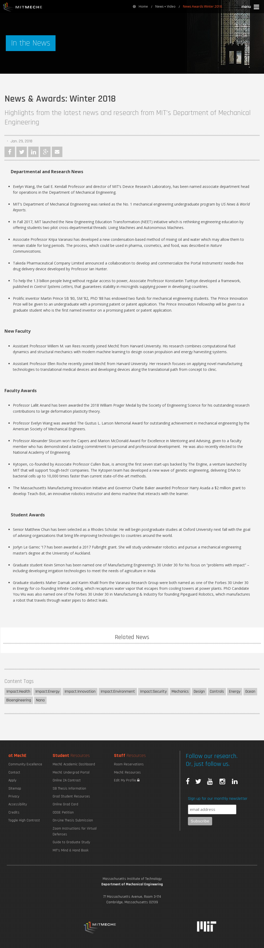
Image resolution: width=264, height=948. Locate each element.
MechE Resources (127, 772)
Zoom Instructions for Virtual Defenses (75, 831)
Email (57, 152)
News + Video (165, 6)
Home (140, 6)
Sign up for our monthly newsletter (217, 798)
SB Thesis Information (69, 788)
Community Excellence (25, 764)
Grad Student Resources (71, 796)
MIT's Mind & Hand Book (70, 850)
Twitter (21, 152)
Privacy (13, 796)
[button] (250, 7)
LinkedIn (33, 152)
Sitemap (14, 788)
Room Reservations (129, 764)
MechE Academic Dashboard (74, 764)
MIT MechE (23, 8)
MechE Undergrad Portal (71, 772)
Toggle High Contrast (24, 820)
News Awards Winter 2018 (202, 6)
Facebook (9, 152)
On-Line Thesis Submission (73, 820)
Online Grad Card (65, 804)
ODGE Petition (63, 812)
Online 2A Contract (67, 780)
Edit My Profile (127, 780)
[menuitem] (140, 6)
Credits (13, 812)
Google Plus (45, 152)
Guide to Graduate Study (71, 842)
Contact (14, 772)
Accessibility (17, 804)
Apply (12, 780)
